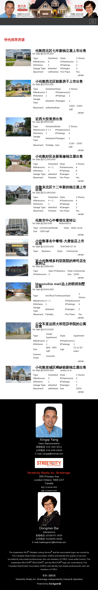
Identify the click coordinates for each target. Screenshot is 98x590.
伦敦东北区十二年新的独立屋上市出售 (60, 188)
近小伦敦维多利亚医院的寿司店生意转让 (60, 262)
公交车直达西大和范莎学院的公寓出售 (60, 325)
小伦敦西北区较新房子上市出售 (59, 81)
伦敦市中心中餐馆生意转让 (55, 220)
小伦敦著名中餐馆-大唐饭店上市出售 (59, 242)
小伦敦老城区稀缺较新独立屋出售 (60, 367)
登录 (45, 575)
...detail (80, 75)
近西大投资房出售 (48, 119)
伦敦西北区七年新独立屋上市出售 (60, 51)
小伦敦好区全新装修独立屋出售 (59, 156)
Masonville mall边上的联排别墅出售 (60, 285)
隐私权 (52, 575)
